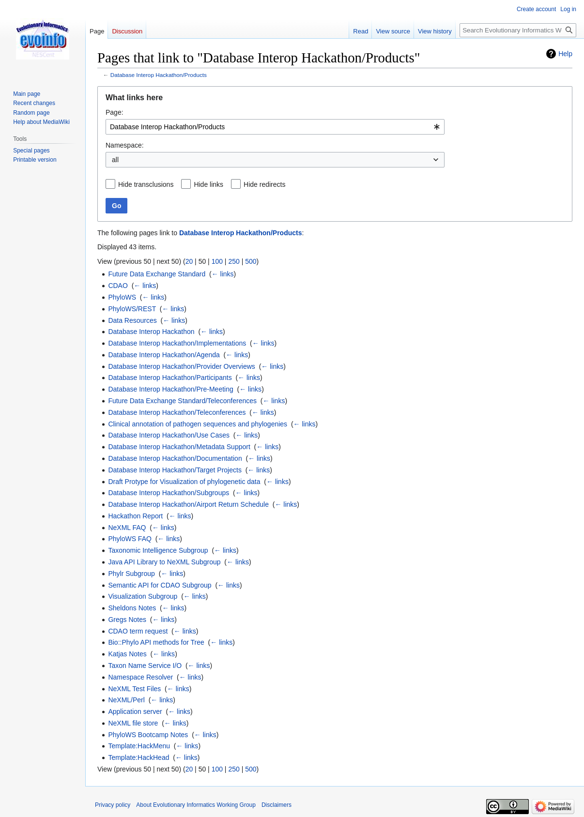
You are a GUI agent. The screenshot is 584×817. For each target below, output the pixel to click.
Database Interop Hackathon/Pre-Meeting (170, 389)
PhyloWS (122, 297)
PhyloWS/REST (132, 309)
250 (233, 261)
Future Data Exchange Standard (156, 274)
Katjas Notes (127, 654)
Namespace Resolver (140, 677)
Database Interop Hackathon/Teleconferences (177, 412)
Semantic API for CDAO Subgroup (159, 585)
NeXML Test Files (134, 689)
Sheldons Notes (132, 608)
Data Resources (132, 320)
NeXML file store (133, 723)
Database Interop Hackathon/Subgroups (168, 493)
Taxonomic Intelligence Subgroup (158, 550)
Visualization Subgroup (142, 596)
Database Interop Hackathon (151, 331)
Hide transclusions (145, 184)
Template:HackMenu (139, 746)
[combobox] (275, 127)
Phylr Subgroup (131, 573)
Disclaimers (276, 805)
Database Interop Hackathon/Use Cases (169, 435)
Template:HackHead (138, 757)
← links (223, 274)
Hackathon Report (135, 516)
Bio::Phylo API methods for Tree (156, 642)
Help (565, 54)
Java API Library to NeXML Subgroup (164, 562)
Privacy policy (112, 805)
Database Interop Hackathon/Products (158, 75)
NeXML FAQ (127, 527)
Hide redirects (264, 184)
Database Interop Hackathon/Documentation (175, 458)
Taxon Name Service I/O (145, 665)
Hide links (208, 184)
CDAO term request (138, 631)
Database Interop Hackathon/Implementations (177, 343)
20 (189, 261)
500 (250, 261)
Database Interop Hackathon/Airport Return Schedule (188, 504)
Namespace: (125, 145)
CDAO (117, 285)
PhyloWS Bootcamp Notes (148, 735)
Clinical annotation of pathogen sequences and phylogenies (197, 424)
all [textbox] (115, 160)
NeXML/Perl (126, 700)
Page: (114, 112)
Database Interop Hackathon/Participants (169, 377)
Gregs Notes (127, 619)
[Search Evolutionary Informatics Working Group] (518, 30)
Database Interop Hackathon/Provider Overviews (181, 366)
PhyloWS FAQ (129, 539)
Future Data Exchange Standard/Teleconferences (182, 401)
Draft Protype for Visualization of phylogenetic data (184, 481)
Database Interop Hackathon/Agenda (163, 355)
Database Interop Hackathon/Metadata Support (179, 447)
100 (217, 261)
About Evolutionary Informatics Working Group (196, 805)
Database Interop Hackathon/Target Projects (175, 470)
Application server (135, 711)
